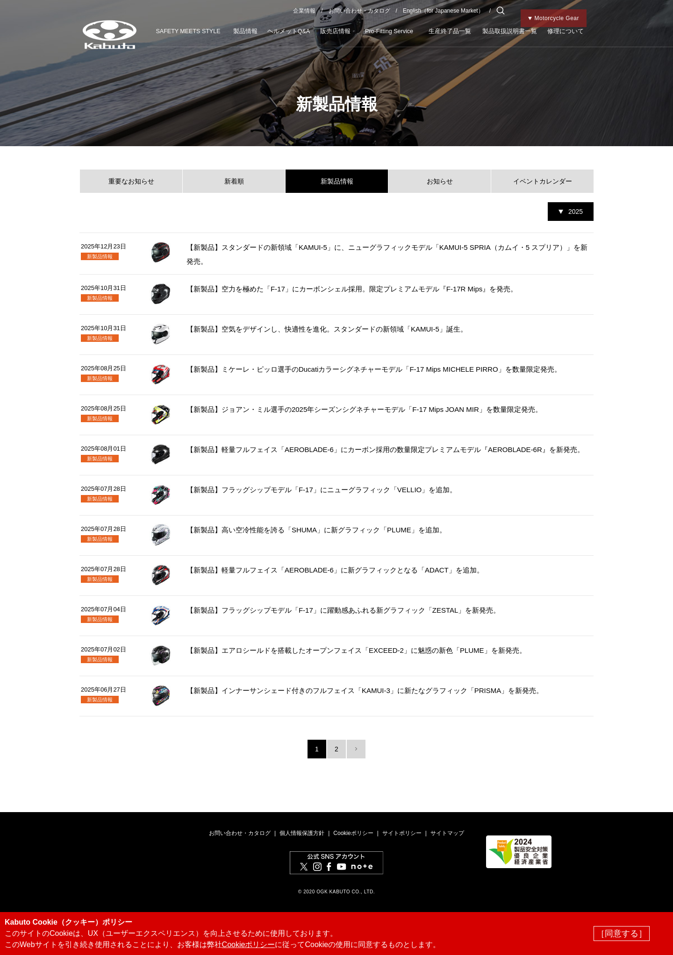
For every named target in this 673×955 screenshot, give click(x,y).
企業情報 (304, 10)
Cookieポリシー (353, 833)
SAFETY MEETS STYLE (188, 31)
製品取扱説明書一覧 (509, 31)
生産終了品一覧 (450, 31)
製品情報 (245, 31)
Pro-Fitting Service (389, 31)
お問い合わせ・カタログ (359, 10)
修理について (565, 31)
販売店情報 (335, 31)
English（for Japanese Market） (443, 10)
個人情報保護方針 (301, 833)
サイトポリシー (402, 833)
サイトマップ (447, 833)
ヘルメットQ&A (288, 31)
